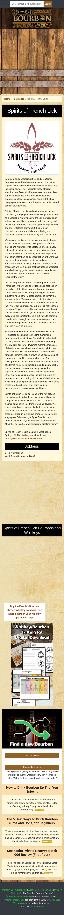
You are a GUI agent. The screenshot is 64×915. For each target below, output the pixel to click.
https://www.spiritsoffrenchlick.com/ (23, 438)
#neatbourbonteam (14, 900)
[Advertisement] (32, 61)
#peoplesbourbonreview (19, 896)
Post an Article (32, 755)
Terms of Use (46, 890)
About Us (33, 890)
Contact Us (7, 890)
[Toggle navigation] (6, 4)
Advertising (21, 890)
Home (7, 99)
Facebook (38, 906)
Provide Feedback (32, 767)
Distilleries (18, 99)
